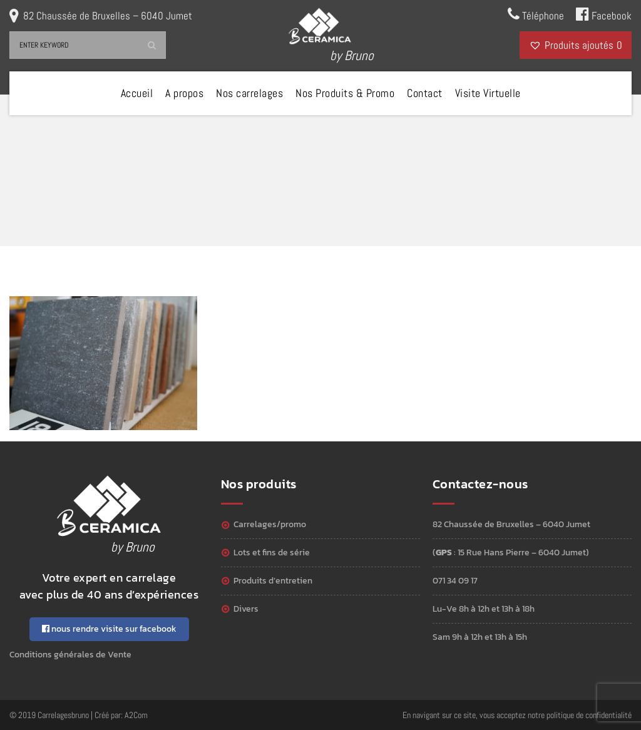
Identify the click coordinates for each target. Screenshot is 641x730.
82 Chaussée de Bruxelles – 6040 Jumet (107, 16)
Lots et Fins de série (271, 552)
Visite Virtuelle (488, 93)
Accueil (137, 93)
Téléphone (536, 14)
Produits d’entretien (272, 580)
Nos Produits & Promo (344, 93)
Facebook (604, 14)
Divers (246, 608)
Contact (425, 93)
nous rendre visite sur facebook (109, 628)
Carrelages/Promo (269, 524)
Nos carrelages (249, 93)
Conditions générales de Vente (70, 654)
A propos (184, 93)
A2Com (136, 715)
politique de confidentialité (589, 715)
